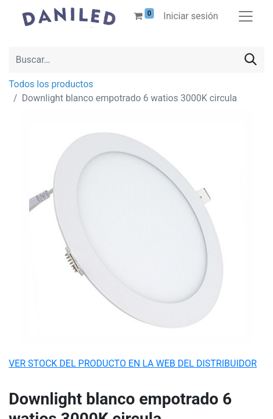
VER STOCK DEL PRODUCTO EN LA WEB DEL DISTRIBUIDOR (133, 363)
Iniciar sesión (190, 16)
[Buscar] (250, 60)
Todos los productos (51, 84)
